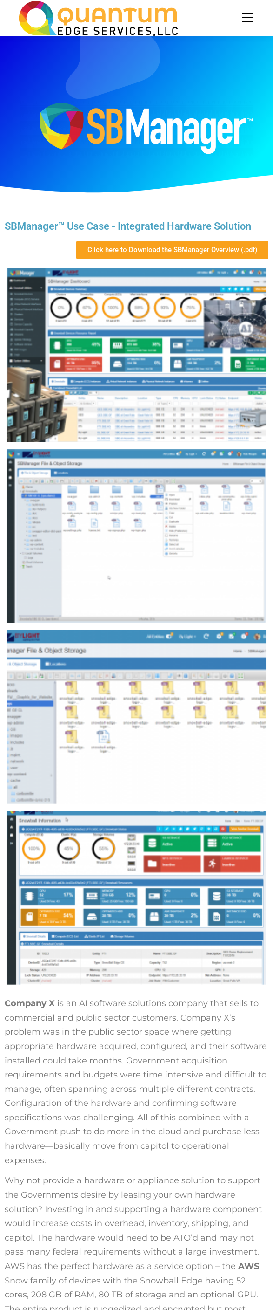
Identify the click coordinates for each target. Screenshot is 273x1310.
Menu (246, 17)
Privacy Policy (38, 1187)
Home (27, 1128)
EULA (26, 1202)
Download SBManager (52, 1173)
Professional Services (50, 1158)
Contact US (35, 1217)
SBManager (35, 1143)
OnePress (195, 1276)
